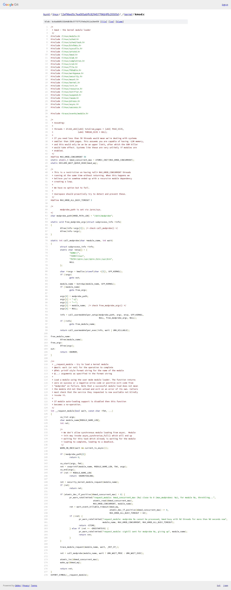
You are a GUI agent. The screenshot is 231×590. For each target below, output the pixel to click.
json (225, 585)
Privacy (25, 585)
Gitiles (18, 585)
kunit (46, 14)
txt (218, 585)
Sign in (225, 4)
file (103, 21)
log (111, 21)
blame (120, 21)
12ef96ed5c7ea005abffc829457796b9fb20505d (90, 14)
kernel (128, 14)
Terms (34, 585)
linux (55, 14)
